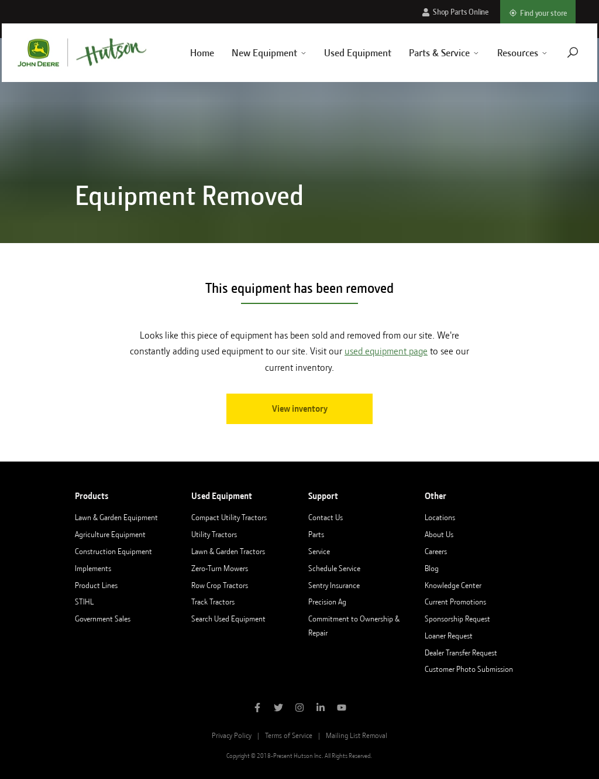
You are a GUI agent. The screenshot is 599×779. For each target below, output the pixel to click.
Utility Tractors (214, 534)
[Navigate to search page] (560, 52)
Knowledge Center (453, 585)
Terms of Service (288, 735)
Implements (93, 568)
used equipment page (386, 351)
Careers (436, 551)
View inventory (300, 409)
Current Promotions (455, 601)
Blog (432, 568)
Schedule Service (334, 568)
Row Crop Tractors (219, 585)
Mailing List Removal (356, 735)
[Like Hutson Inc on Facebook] (257, 709)
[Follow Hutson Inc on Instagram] (299, 709)
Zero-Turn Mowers (219, 568)
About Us (439, 534)
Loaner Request (449, 635)
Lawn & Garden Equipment (116, 517)
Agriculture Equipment (110, 534)
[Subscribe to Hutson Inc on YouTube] (341, 709)
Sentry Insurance (334, 585)
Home (189, 53)
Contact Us (325, 517)
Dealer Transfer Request (461, 652)
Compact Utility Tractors (229, 517)
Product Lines (96, 585)
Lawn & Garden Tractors (228, 551)
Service (319, 551)
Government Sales (102, 618)
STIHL (84, 601)
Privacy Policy (232, 735)
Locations (440, 517)
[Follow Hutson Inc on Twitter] (278, 709)
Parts (316, 534)
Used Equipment (345, 53)
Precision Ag (327, 601)
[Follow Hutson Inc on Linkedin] (320, 709)
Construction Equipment (113, 551)
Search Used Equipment (228, 618)
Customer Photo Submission (469, 669)
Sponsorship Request (457, 618)
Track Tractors (213, 601)
